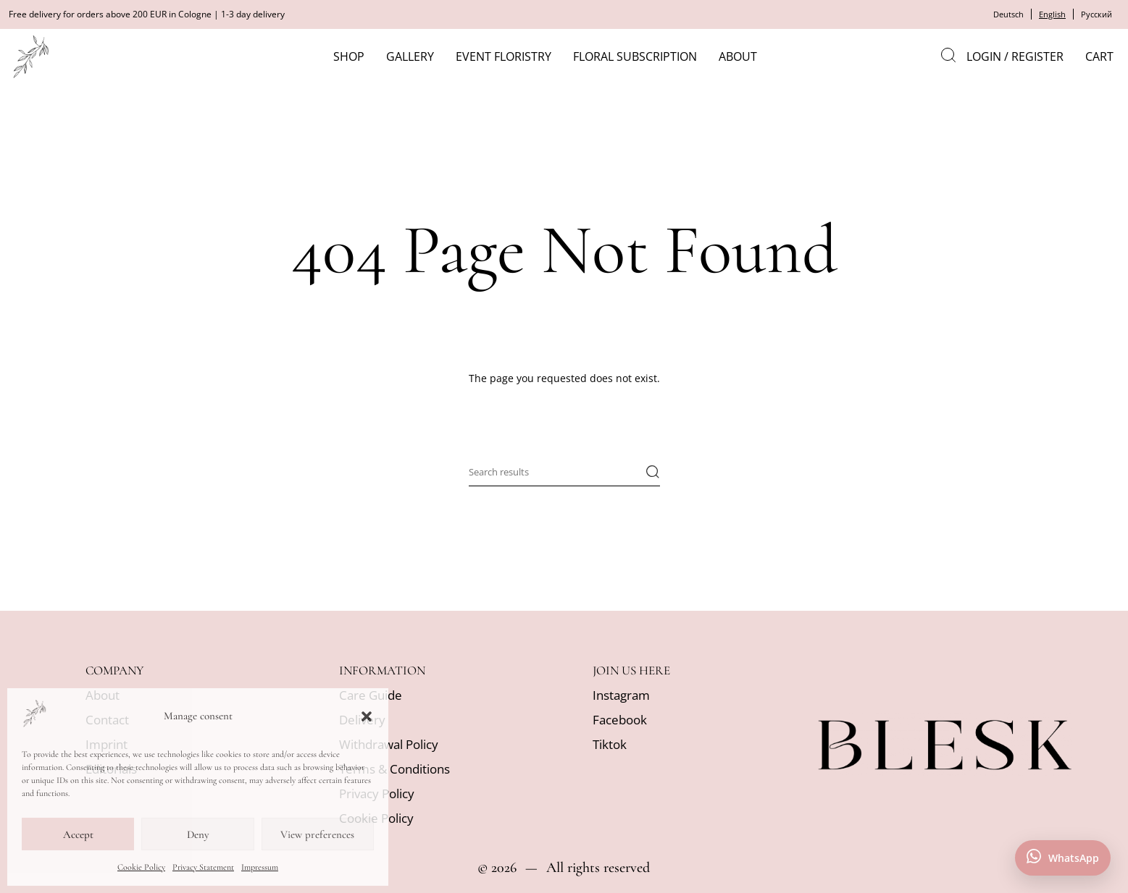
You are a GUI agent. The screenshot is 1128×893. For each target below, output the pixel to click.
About (743, 56)
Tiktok (610, 744)
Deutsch (1002, 14)
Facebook (620, 719)
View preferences (317, 834)
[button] (366, 716)
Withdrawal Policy (388, 744)
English (1048, 14)
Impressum (259, 867)
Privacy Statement (203, 867)
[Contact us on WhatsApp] (1063, 858)
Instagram (621, 695)
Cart (1099, 56)
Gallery (415, 56)
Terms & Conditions (394, 769)
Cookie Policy (141, 867)
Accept (78, 834)
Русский (1095, 14)
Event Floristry (508, 56)
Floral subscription (640, 56)
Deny (198, 834)
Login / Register (1015, 56)
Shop (353, 56)
